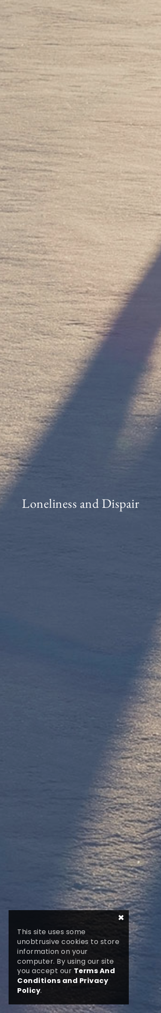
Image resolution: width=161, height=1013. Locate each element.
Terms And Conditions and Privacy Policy (66, 980)
